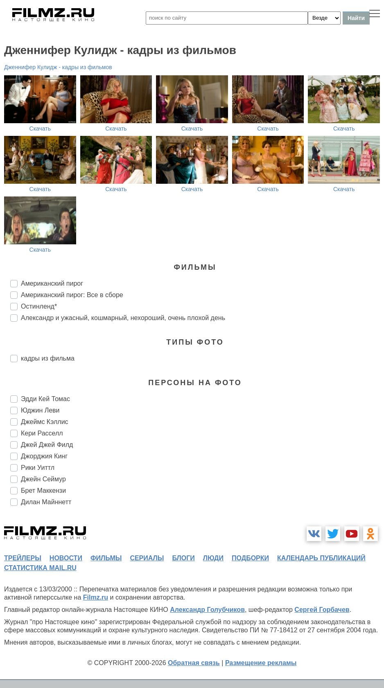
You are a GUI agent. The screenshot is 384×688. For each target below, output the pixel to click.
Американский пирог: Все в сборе (72, 294)
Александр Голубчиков (207, 609)
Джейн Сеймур (43, 479)
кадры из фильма (48, 358)
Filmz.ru (95, 597)
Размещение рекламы (261, 662)
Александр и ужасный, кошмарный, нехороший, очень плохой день (123, 317)
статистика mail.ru (40, 567)
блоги (183, 558)
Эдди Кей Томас (45, 398)
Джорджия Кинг (44, 456)
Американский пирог (52, 283)
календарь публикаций (321, 558)
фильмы (106, 558)
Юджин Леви (40, 410)
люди (213, 558)
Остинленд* (39, 306)
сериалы (147, 558)
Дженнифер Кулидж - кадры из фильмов (58, 67)
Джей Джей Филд (47, 444)
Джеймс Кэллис (44, 421)
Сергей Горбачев (321, 609)
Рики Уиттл (37, 467)
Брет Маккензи (43, 490)
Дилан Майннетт (46, 502)
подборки (250, 558)
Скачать (40, 128)
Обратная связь (194, 662)
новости (66, 558)
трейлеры (22, 558)
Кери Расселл (42, 433)
